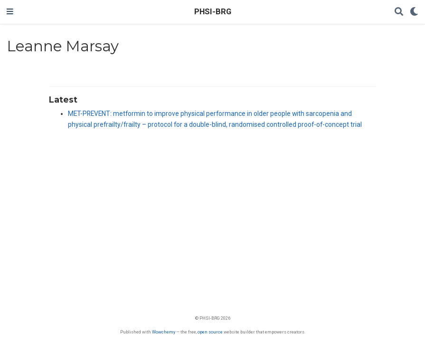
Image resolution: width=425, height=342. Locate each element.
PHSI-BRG (212, 11)
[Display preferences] (414, 12)
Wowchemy (163, 331)
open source (210, 331)
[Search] (399, 12)
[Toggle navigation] (10, 12)
